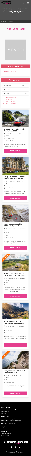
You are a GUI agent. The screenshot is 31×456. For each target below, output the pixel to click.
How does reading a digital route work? (11, 409)
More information (15, 150)
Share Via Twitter (8, 99)
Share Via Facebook (9, 97)
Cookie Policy (5, 435)
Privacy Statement (6, 433)
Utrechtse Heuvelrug (9, 71)
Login (22, 2)
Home (4, 21)
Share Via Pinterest (9, 101)
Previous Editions (5, 411)
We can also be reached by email (11, 420)
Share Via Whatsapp (9, 103)
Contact (3, 413)
